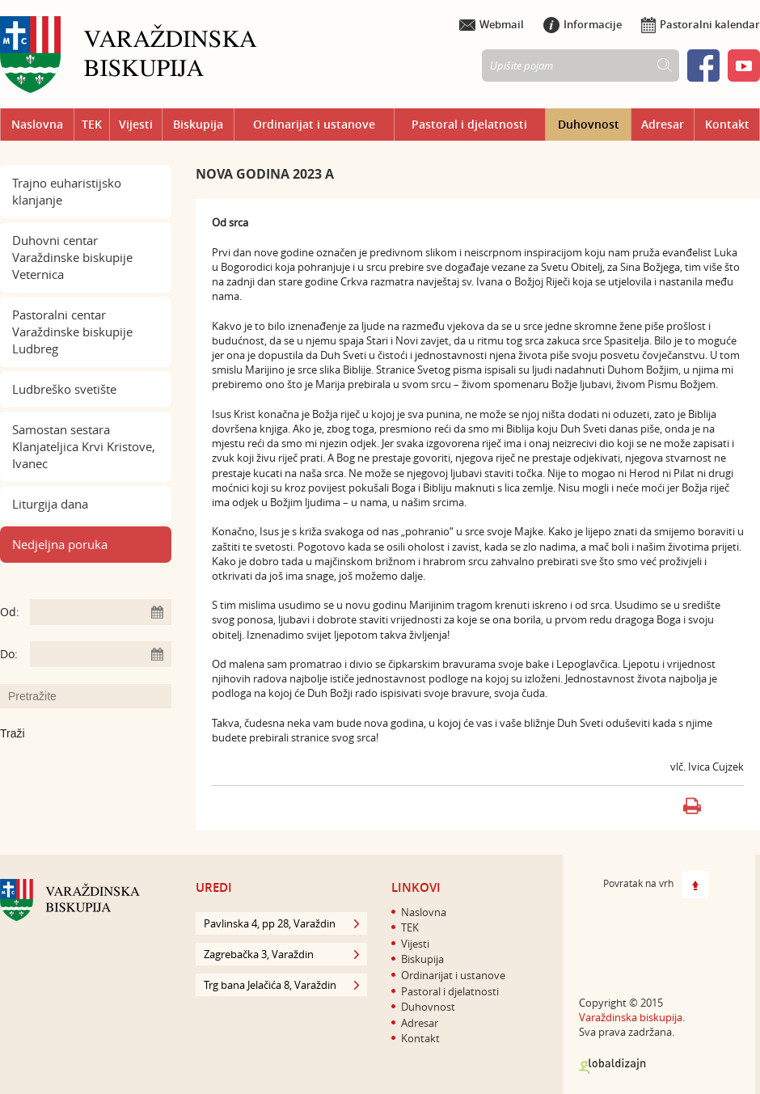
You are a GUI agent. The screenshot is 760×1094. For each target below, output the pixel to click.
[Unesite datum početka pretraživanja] (100, 612)
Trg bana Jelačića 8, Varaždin (281, 985)
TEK (92, 124)
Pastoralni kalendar (700, 24)
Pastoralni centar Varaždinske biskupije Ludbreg (72, 331)
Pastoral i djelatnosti (469, 124)
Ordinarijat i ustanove (314, 124)
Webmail (491, 24)
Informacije (582, 24)
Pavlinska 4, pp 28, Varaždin (281, 923)
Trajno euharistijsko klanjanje (66, 191)
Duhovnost (588, 124)
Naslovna (37, 124)
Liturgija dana (50, 504)
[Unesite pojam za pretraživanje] (94, 696)
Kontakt (727, 124)
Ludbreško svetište (64, 389)
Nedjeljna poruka (60, 544)
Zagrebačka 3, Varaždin (281, 954)
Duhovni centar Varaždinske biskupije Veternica (72, 257)
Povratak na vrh (656, 884)
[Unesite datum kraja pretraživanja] (100, 654)
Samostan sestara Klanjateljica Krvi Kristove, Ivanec (83, 446)
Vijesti (136, 124)
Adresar (662, 124)
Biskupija (198, 124)
